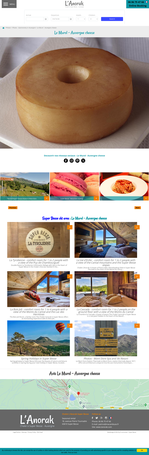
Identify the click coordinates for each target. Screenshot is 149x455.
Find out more (72, 452)
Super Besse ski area (55, 218)
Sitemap (24, 432)
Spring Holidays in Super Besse (38, 358)
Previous (12, 208)
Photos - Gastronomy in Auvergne (23, 28)
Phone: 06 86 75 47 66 (101, 421)
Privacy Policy (32, 432)
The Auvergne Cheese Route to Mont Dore (21, 199)
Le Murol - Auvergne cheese (46, 28)
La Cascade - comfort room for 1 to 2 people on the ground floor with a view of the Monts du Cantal (106, 310)
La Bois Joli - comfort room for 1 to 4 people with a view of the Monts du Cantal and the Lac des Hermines (38, 312)
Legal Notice (16, 432)
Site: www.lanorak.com (102, 427)
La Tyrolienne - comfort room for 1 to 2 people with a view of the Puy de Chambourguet (38, 261)
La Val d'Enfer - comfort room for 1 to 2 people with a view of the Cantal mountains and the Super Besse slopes (106, 262)
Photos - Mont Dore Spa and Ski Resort (106, 358)
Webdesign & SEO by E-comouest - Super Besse (121, 432)
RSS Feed (40, 432)
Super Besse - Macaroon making (71, 199)
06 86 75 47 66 (136, 2)
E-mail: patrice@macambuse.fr (105, 424)
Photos (8, 28)
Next (138, 208)
